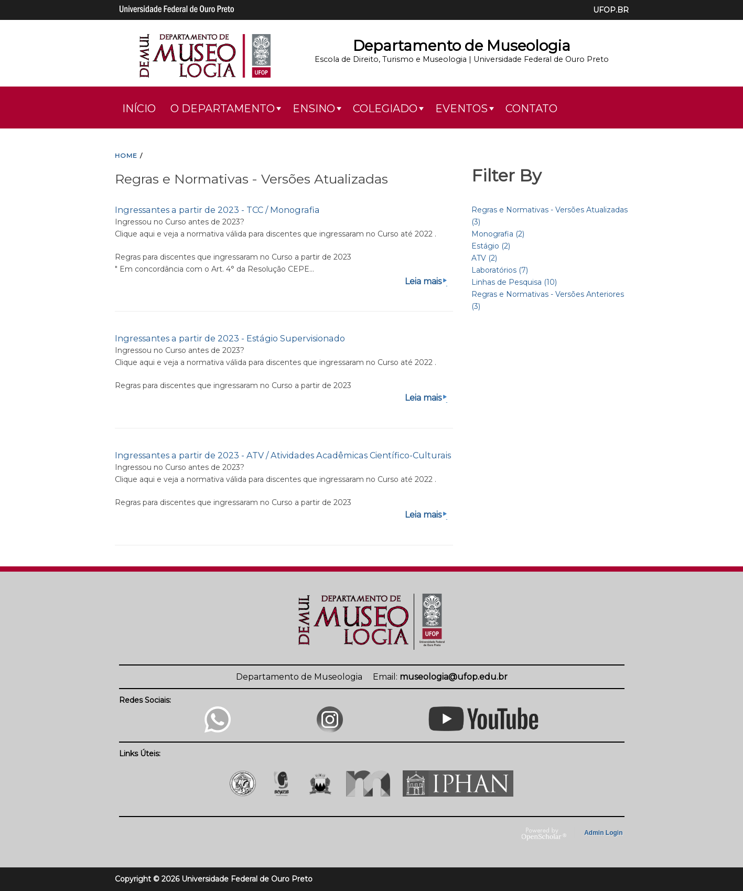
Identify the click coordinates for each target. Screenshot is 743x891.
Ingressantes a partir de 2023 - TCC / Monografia (217, 210)
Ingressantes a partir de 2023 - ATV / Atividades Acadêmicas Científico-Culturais (283, 455)
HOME (126, 155)
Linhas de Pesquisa (514, 282)
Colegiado (385, 108)
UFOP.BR (611, 10)
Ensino (314, 108)
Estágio (490, 246)
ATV (484, 258)
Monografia (497, 234)
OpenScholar (544, 834)
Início (139, 108)
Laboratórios (499, 270)
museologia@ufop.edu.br (454, 677)
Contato (531, 108)
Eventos (461, 108)
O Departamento (222, 108)
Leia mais (427, 281)
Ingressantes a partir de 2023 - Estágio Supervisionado (230, 338)
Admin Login (603, 832)
